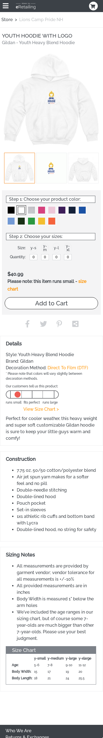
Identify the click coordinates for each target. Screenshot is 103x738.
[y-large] (56, 257)
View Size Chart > (41, 409)
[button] (19, 168)
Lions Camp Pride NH (41, 19)
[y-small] (33, 257)
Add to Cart (51, 303)
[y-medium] (45, 257)
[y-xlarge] (68, 257)
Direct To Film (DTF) (68, 367)
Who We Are (18, 730)
